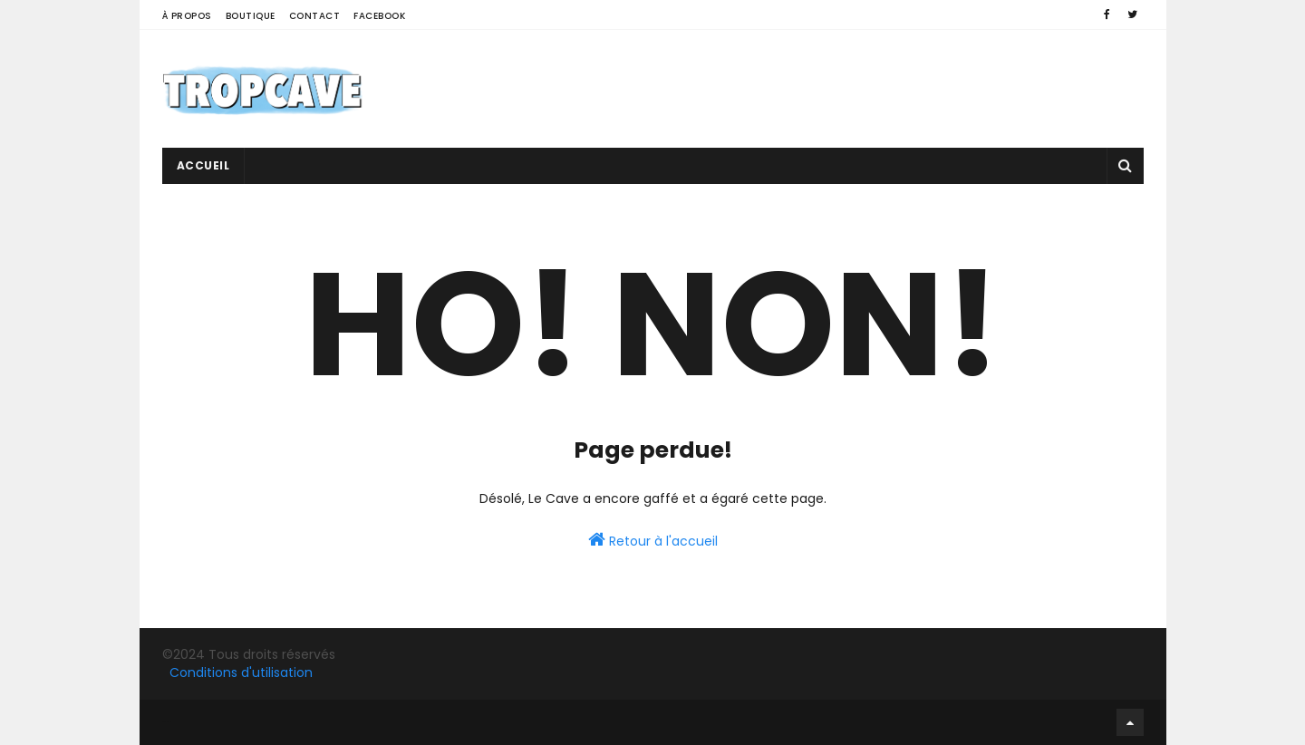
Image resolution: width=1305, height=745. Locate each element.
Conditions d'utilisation (241, 672)
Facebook (379, 16)
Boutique (251, 16)
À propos (187, 16)
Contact (315, 16)
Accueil (203, 165)
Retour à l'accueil (653, 540)
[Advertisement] (814, 89)
